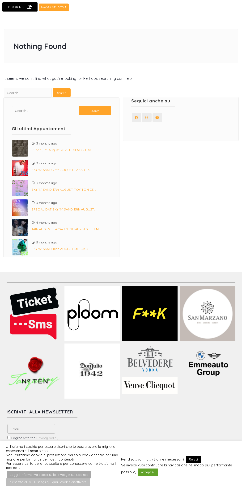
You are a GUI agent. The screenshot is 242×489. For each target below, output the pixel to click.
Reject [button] (193, 459)
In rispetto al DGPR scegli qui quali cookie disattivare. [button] (48, 482)
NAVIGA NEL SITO (54, 7)
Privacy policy (47, 438)
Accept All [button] (148, 472)
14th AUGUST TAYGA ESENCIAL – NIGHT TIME (66, 229)
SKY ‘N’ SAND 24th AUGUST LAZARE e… (62, 170)
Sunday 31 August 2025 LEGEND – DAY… (62, 150)
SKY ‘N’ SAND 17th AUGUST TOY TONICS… (64, 189)
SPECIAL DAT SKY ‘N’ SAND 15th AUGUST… (64, 209)
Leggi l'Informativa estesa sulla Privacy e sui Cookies (49, 475)
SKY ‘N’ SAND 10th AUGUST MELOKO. (60, 249)
